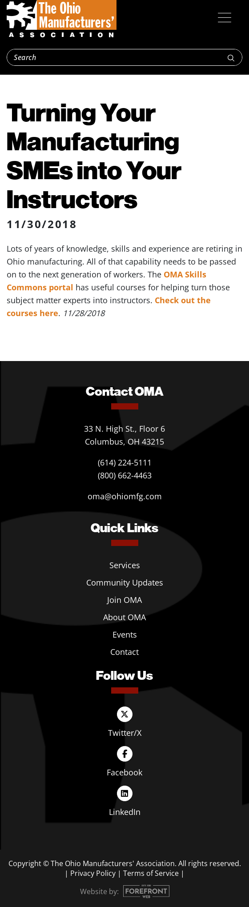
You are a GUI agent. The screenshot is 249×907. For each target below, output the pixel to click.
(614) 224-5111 (125, 462)
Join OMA (124, 599)
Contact (124, 651)
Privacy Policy (93, 873)
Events (124, 634)
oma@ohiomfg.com (125, 496)
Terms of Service (151, 873)
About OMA (124, 617)
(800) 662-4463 (125, 475)
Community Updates (124, 582)
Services (124, 565)
